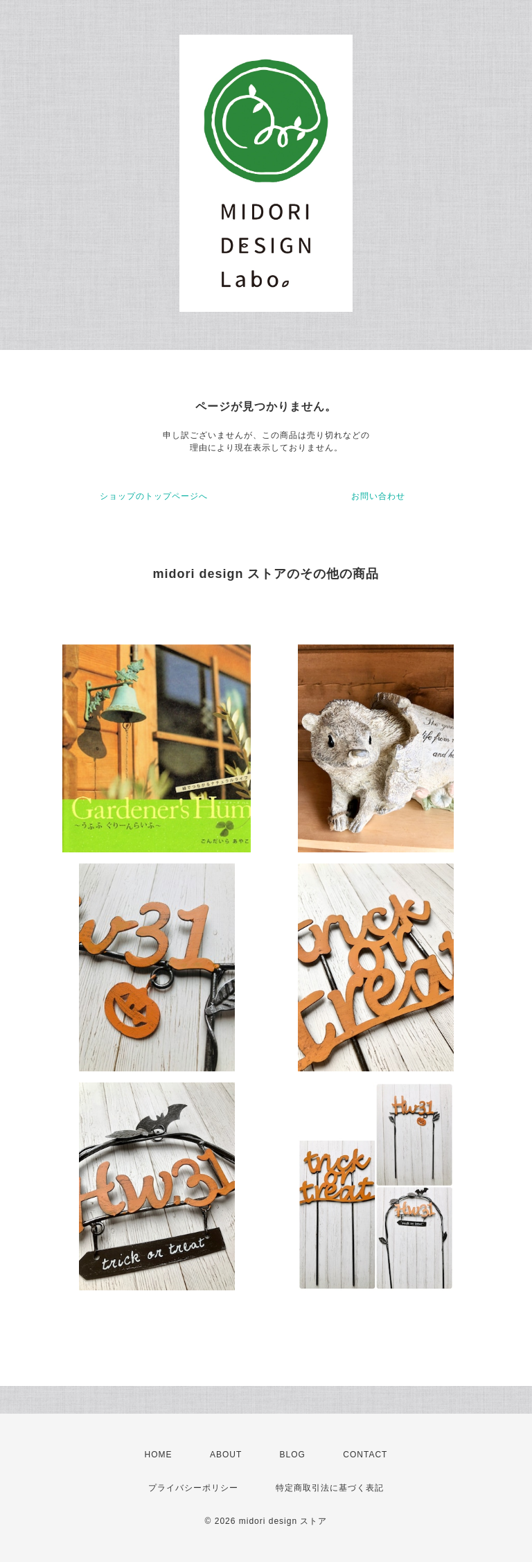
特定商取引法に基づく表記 (330, 1488)
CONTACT (365, 1454)
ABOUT (226, 1454)
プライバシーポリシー (193, 1488)
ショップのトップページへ (154, 496)
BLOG (292, 1454)
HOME (158, 1454)
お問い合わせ (378, 496)
